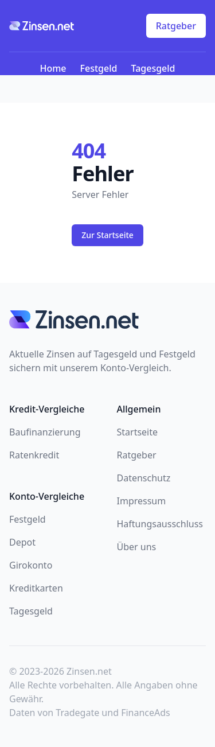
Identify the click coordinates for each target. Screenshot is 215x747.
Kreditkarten (36, 588)
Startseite (137, 432)
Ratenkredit (34, 455)
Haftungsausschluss (160, 524)
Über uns (137, 546)
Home (53, 68)
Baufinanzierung (45, 432)
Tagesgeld (153, 68)
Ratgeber (176, 26)
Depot (22, 542)
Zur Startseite (107, 234)
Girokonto (30, 565)
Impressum (141, 501)
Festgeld (99, 68)
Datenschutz (144, 478)
